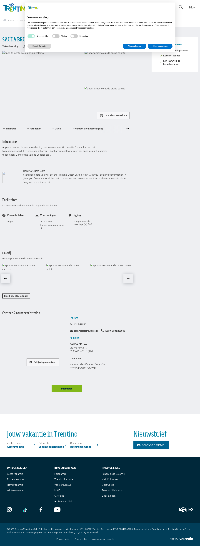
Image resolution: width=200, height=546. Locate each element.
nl (192, 7)
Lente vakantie (15, 473)
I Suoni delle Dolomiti (113, 473)
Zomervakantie (15, 479)
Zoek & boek (108, 495)
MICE (57, 490)
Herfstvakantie (15, 484)
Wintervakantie (15, 490)
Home (8, 20)
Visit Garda (108, 484)
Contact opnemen (151, 445)
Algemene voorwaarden (103, 539)
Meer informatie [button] (39, 46)
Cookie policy (81, 539)
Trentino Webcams (112, 490)
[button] (170, 7)
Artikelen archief (63, 501)
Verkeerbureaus (62, 484)
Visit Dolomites (110, 479)
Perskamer (60, 473)
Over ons (59, 495)
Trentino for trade (63, 479)
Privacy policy (63, 539)
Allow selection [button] (134, 46)
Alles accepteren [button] (160, 46)
